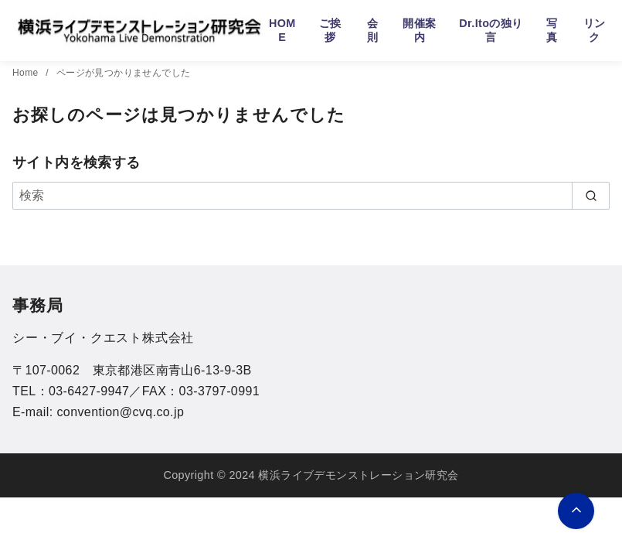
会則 (372, 30)
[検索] (311, 196)
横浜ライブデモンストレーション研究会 (358, 475)
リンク (594, 30)
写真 (551, 30)
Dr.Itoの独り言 (490, 30)
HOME (282, 30)
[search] (591, 196)
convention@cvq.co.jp (120, 412)
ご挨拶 (330, 30)
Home (26, 72)
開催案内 (419, 30)
